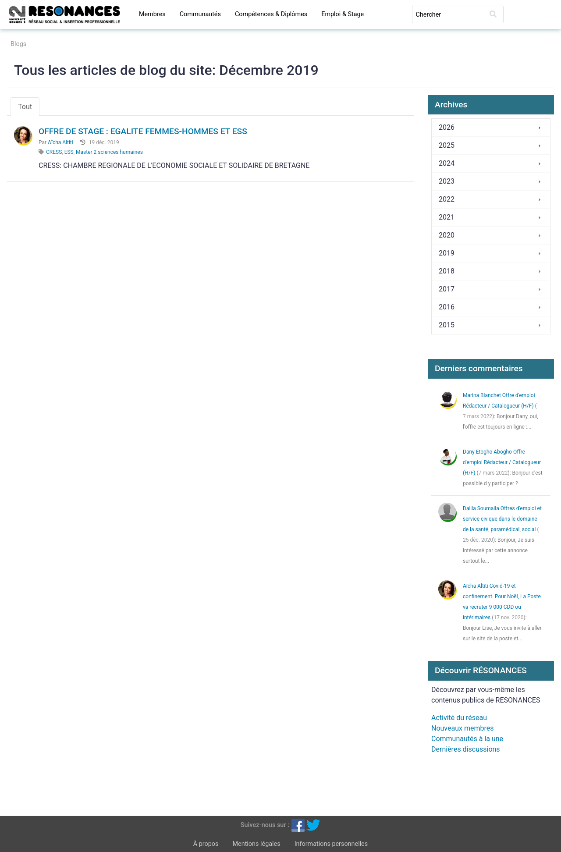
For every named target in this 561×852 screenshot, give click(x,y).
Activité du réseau (459, 718)
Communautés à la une (467, 739)
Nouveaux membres (462, 728)
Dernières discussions (465, 749)
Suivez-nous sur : (265, 824)
